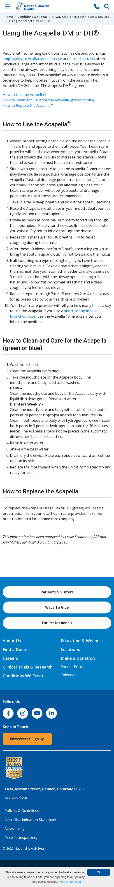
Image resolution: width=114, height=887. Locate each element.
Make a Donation (78, 658)
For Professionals (57, 622)
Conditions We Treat (32, 17)
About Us (12, 640)
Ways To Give (57, 607)
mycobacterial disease (43, 58)
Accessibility (15, 828)
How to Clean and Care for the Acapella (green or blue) (49, 100)
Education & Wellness (82, 640)
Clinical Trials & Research (28, 667)
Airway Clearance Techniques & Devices (80, 17)
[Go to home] (52, 6)
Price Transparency (21, 837)
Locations (70, 649)
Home (9, 17)
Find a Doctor (16, 649)
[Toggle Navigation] (7, 6)
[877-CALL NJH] (96, 6)
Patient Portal (72, 666)
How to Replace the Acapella (28, 105)
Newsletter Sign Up (27, 738)
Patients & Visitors (57, 592)
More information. (70, 881)
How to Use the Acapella (24, 94)
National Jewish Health (30, 848)
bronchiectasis (82, 58)
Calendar (68, 674)
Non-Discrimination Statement (30, 819)
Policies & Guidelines (22, 810)
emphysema (13, 58)
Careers (10, 658)
